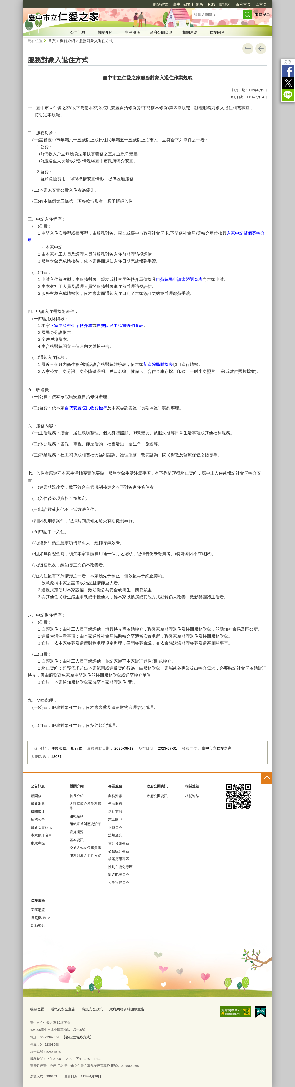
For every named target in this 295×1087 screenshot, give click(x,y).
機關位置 (36, 1009)
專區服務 (132, 32)
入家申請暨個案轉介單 (71, 325)
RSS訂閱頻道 (219, 4)
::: (20, 2)
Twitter (288, 83)
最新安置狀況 (41, 827)
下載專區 (115, 827)
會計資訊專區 (118, 843)
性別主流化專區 (120, 867)
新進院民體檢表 (158, 364)
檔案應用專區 (118, 859)
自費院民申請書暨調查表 (179, 279)
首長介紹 (77, 796)
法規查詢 (115, 835)
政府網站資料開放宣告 (121, 1009)
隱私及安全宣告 (61, 1009)
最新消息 (38, 804)
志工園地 (115, 819)
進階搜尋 (262, 14)
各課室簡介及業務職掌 (85, 806)
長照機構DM (40, 918)
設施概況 (77, 832)
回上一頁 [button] (260, 48)
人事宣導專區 (118, 882)
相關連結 (189, 32)
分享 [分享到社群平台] (288, 62)
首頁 (52, 41)
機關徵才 (38, 812)
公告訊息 (77, 32)
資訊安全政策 (89, 1009)
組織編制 (77, 816)
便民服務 (115, 804)
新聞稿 (36, 796)
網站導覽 (160, 4)
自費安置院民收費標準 (86, 408)
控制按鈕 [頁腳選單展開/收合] (266, 778)
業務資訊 (115, 796)
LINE (288, 95)
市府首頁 (243, 4)
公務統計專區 (118, 851)
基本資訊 (77, 840)
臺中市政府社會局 (188, 4)
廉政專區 (38, 843)
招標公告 (38, 819)
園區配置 (38, 910)
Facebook (288, 71)
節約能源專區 (118, 874)
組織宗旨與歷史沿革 (85, 824)
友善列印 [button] (247, 48)
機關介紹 (105, 32)
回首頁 (261, 4)
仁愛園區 (217, 32)
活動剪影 (115, 812)
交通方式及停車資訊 (85, 848)
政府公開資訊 (161, 32)
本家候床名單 (41, 835)
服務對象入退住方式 (96, 41)
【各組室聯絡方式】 (76, 1036)
